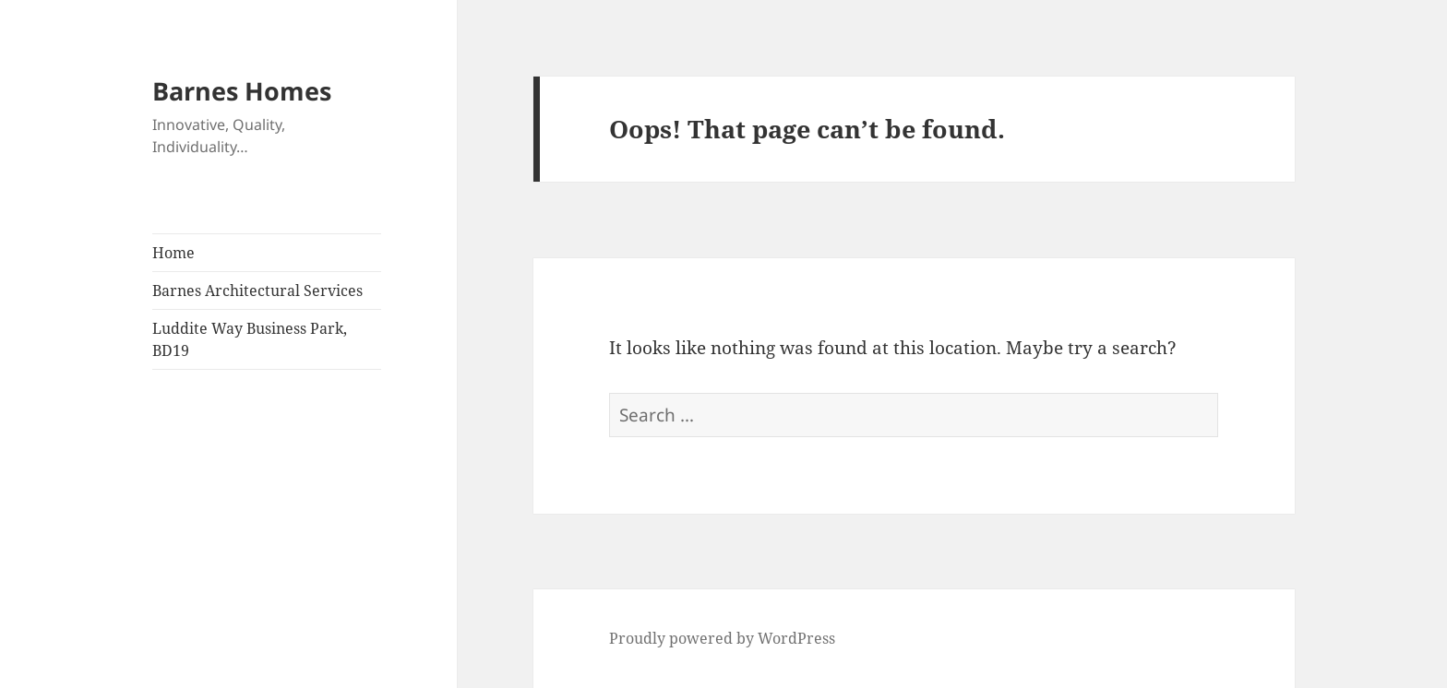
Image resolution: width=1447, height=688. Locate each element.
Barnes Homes (241, 91)
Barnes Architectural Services (257, 290)
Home (173, 253)
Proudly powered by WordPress (722, 638)
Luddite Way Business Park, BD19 (249, 339)
